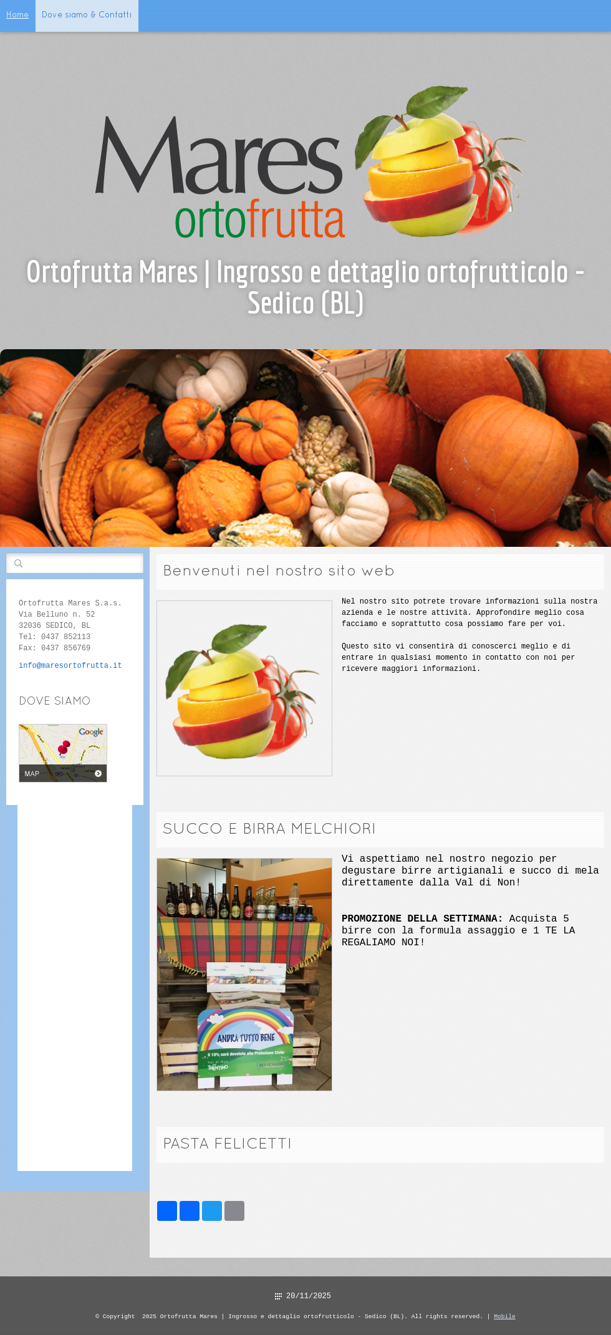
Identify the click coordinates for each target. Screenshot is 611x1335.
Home (17, 15)
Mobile (505, 1316)
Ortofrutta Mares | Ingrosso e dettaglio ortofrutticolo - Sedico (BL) (305, 286)
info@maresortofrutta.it (70, 665)
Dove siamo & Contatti (87, 15)
